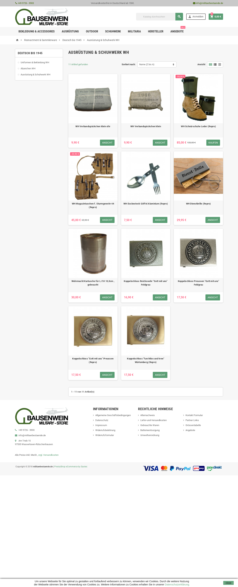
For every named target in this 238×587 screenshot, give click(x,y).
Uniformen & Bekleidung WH (35, 62)
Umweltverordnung (149, 435)
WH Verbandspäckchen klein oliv (92, 126)
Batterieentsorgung (150, 430)
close (228, 582)
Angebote (177, 30)
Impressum (101, 425)
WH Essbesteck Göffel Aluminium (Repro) (145, 203)
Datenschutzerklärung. (177, 584)
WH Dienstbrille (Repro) (198, 203)
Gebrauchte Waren (149, 425)
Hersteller (155, 31)
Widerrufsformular (104, 435)
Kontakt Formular (194, 415)
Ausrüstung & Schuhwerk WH (35, 74)
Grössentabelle (193, 425)
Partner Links (192, 420)
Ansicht (201, 64)
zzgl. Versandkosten (48, 455)
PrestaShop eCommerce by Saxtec (70, 466)
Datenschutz (101, 420)
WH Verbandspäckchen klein (145, 126)
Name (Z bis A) (146, 64)
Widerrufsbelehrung (105, 430)
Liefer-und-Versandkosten (153, 420)
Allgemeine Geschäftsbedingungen (113, 415)
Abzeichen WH (28, 68)
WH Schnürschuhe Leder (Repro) (198, 126)
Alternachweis (147, 415)
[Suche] (159, 16)
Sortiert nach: (129, 64)
